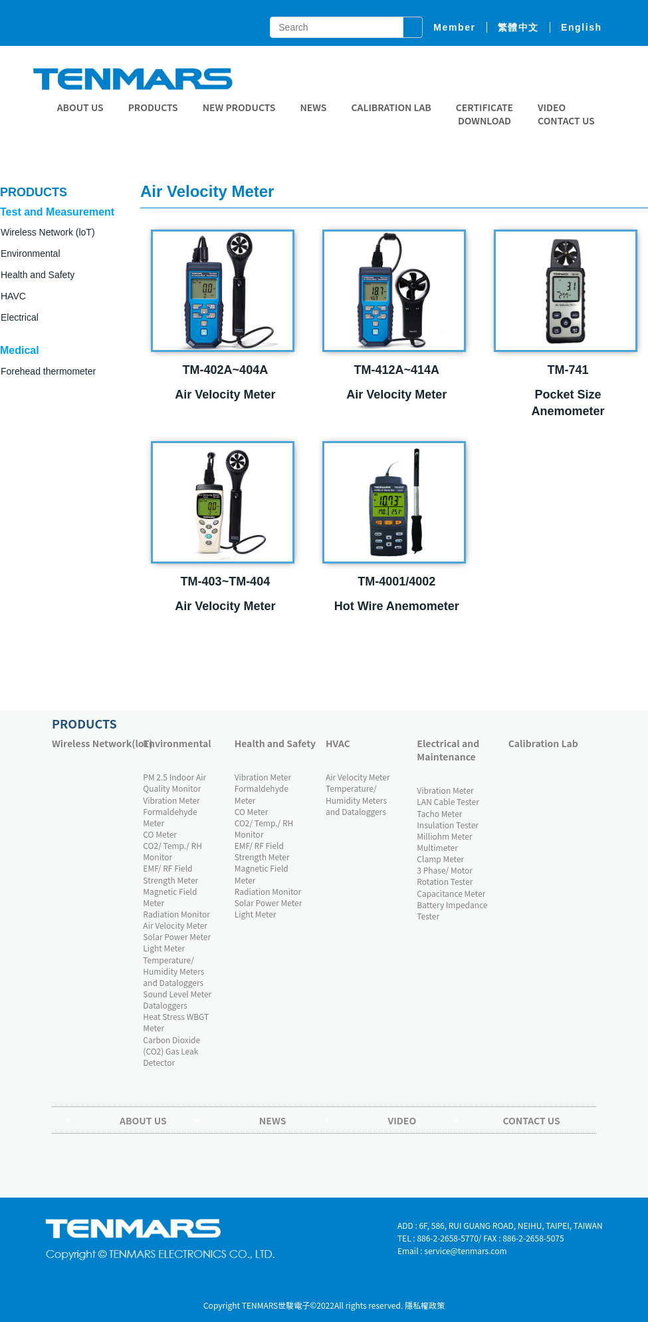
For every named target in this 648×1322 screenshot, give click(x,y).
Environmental (177, 743)
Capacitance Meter (451, 893)
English (581, 27)
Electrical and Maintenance (448, 750)
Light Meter (164, 947)
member (454, 27)
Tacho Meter (439, 813)
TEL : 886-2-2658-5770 (438, 1237)
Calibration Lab (391, 107)
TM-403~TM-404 (225, 581)
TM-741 (568, 370)
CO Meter (160, 834)
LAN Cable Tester (448, 801)
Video (552, 107)
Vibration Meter (171, 800)
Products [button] (153, 107)
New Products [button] (239, 107)
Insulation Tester (448, 824)
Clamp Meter (440, 858)
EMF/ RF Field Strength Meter (170, 873)
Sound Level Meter (177, 993)
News (313, 107)
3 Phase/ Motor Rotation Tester (445, 875)
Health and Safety (37, 274)
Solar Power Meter (177, 936)
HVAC (338, 743)
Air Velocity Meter (175, 925)
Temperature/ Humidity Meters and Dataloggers (173, 971)
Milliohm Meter (444, 836)
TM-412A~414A (396, 370)
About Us (80, 107)
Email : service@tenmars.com (452, 1250)
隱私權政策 (425, 1305)
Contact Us (566, 120)
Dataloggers (165, 1005)
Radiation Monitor (176, 913)
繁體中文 (518, 27)
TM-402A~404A (226, 370)
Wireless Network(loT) (94, 743)
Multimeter (437, 847)
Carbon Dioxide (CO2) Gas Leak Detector (171, 1051)
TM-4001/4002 (396, 581)
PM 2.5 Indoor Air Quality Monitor (174, 782)
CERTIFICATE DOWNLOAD (484, 113)
